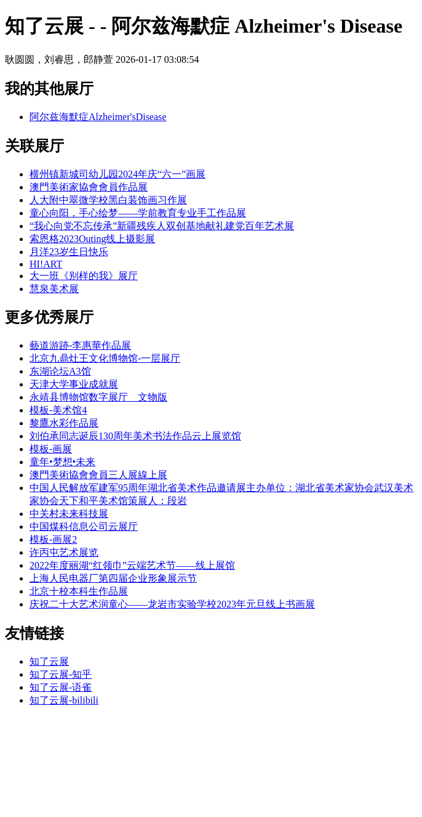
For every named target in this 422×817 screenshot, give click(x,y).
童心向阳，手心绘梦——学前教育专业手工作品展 (138, 213)
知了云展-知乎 (61, 674)
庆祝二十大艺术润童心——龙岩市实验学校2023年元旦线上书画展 (172, 604)
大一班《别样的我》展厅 (84, 275)
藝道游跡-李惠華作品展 (80, 345)
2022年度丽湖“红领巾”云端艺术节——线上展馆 (132, 565)
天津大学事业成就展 (74, 384)
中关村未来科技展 (69, 513)
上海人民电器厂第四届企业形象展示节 (113, 578)
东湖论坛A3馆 (60, 371)
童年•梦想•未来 (62, 462)
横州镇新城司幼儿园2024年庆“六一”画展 (117, 174)
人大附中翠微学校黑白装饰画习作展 (108, 200)
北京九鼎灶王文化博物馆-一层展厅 (105, 358)
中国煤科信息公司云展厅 (84, 526)
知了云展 (49, 661)
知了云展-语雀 (61, 687)
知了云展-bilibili (64, 700)
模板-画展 (51, 449)
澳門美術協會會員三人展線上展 (98, 474)
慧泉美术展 (54, 288)
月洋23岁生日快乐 (69, 251)
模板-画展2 (53, 539)
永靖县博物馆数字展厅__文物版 (98, 397)
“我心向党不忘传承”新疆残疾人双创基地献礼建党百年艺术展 (162, 226)
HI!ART (46, 264)
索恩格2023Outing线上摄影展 (92, 239)
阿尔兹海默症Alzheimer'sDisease (98, 117)
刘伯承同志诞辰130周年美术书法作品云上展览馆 (135, 436)
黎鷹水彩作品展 (64, 423)
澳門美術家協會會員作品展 (89, 187)
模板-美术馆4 (58, 410)
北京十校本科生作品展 (79, 591)
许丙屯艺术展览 (64, 552)
